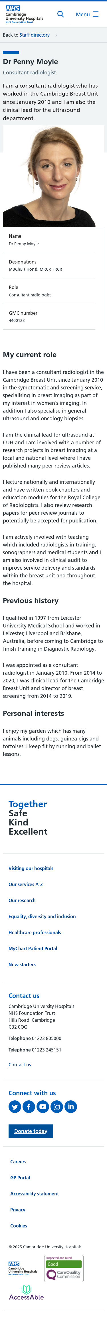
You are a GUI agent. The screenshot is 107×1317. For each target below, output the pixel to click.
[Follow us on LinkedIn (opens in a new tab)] (71, 1106)
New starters (22, 964)
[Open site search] (61, 14)
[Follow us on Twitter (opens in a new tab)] (16, 1106)
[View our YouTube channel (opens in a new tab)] (44, 1106)
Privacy (17, 1210)
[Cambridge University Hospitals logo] (27, 14)
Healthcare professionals (35, 932)
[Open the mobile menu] (87, 14)
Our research (22, 900)
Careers (18, 1161)
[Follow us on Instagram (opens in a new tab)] (57, 1106)
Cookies (18, 1226)
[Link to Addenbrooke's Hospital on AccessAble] (26, 1292)
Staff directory (35, 35)
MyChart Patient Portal (33, 948)
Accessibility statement (34, 1194)
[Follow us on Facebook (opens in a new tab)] (30, 1106)
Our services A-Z (26, 884)
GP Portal (20, 1178)
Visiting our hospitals (31, 868)
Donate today (30, 1131)
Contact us (20, 1065)
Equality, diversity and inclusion (42, 916)
